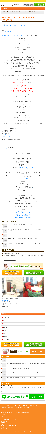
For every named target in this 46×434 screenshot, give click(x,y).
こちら (6, 142)
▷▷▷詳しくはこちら (23, 178)
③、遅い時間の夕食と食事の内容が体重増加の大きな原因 (14, 25)
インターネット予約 (20, 407)
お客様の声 (5, 330)
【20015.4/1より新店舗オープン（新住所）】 (23, 217)
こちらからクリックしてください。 (26, 167)
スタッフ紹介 (6, 339)
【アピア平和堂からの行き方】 (23, 215)
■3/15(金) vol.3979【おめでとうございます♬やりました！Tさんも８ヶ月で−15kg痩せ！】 (23, 238)
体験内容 (5, 327)
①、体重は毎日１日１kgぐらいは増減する (11, 31)
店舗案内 (5, 336)
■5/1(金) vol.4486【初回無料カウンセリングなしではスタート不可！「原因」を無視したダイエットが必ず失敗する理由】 (23, 256)
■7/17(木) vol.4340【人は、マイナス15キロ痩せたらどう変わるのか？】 (20, 234)
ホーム (3, 405)
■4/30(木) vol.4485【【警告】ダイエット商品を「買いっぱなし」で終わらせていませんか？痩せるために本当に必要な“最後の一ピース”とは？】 (23, 259)
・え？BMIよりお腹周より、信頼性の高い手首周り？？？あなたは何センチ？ (21, 224)
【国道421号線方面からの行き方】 (23, 212)
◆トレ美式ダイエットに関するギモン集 (14, 11)
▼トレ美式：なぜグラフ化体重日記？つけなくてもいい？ (32, 11)
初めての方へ (6, 320)
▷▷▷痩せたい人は (6, 134)
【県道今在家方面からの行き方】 (23, 214)
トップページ (4, 11)
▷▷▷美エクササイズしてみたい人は (10, 137)
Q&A (4, 333)
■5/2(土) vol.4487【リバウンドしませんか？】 (12, 253)
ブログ (28, 407)
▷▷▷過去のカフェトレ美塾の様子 (23, 169)
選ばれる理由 (6, 323)
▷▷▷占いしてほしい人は (8, 136)
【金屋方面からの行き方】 (23, 211)
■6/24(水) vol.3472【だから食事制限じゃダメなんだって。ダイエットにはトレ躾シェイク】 (24, 243)
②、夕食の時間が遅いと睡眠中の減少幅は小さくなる (13, 35)
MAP (19, 418)
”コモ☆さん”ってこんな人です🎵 (23, 44)
